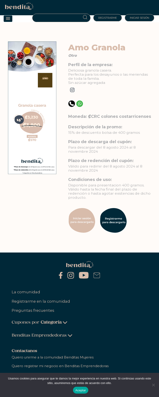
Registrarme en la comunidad (41, 301)
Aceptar (80, 390)
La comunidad (26, 292)
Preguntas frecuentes (33, 310)
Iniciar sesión (139, 17)
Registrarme (107, 17)
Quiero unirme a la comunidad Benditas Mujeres (53, 357)
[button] (8, 18)
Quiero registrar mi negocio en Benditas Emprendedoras (60, 366)
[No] (153, 385)
